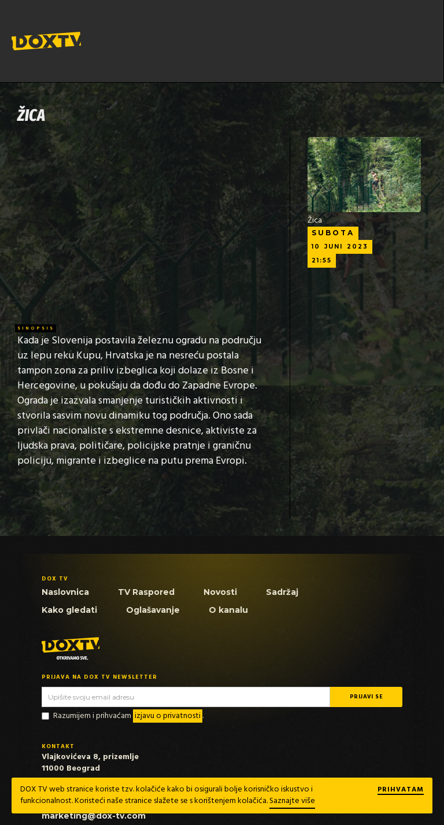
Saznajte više (292, 801)
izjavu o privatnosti (168, 716)
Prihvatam (401, 790)
